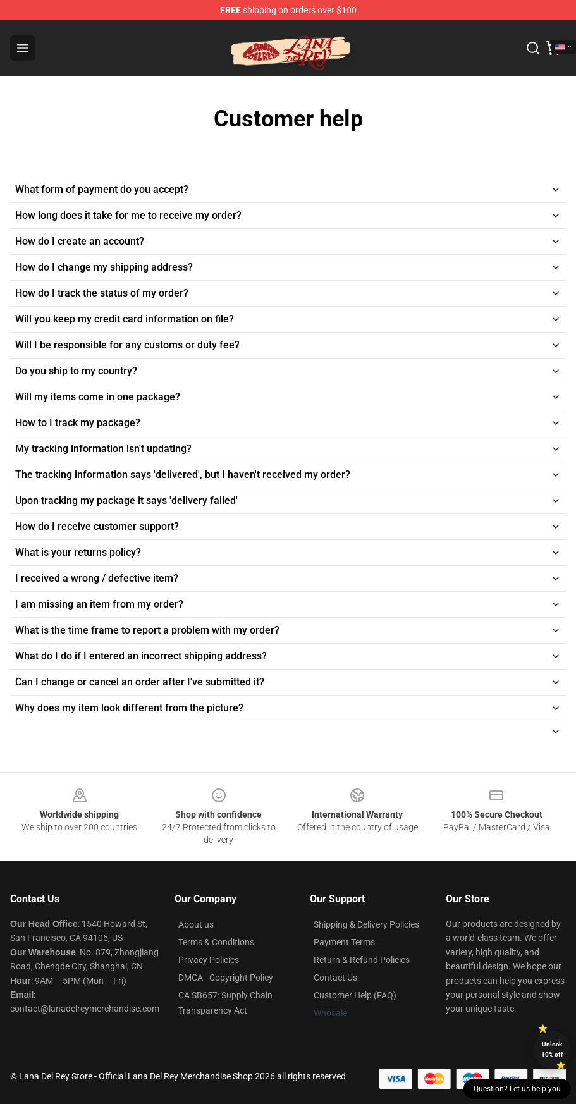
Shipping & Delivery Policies (366, 924)
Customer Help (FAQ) (355, 995)
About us (196, 924)
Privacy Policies (208, 960)
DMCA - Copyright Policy (225, 977)
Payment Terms (344, 942)
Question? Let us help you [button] (517, 1088)
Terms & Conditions (216, 942)
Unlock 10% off (552, 1049)
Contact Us (335, 977)
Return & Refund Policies (362, 960)
